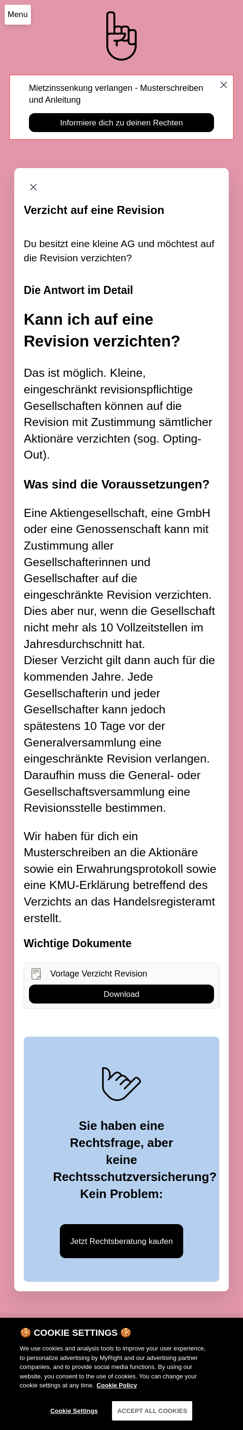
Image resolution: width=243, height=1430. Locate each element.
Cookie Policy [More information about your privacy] (116, 1392)
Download (121, 994)
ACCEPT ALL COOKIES (152, 1418)
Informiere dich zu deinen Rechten (121, 122)
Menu (18, 14)
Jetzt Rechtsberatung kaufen (121, 1241)
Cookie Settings (74, 1418)
